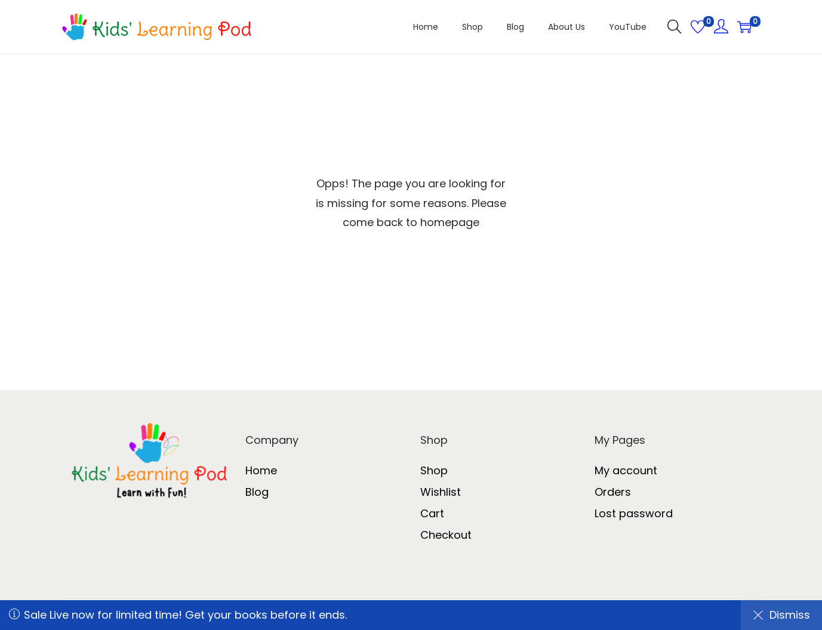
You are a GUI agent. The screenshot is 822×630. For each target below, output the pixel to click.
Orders (613, 491)
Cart (432, 513)
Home (261, 470)
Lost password (634, 513)
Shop (434, 470)
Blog (257, 491)
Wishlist (440, 491)
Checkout (446, 534)
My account (626, 470)
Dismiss (781, 614)
